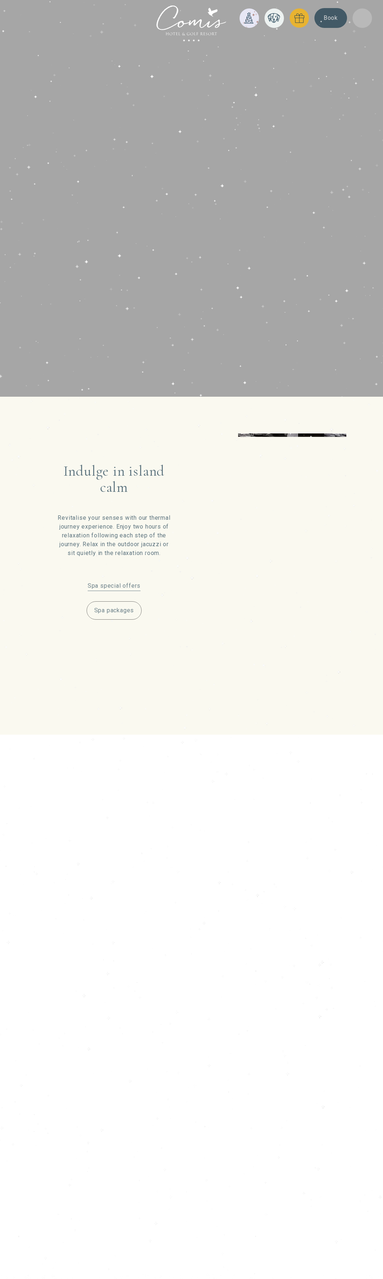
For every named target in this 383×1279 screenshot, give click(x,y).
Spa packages (114, 610)
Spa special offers (114, 585)
